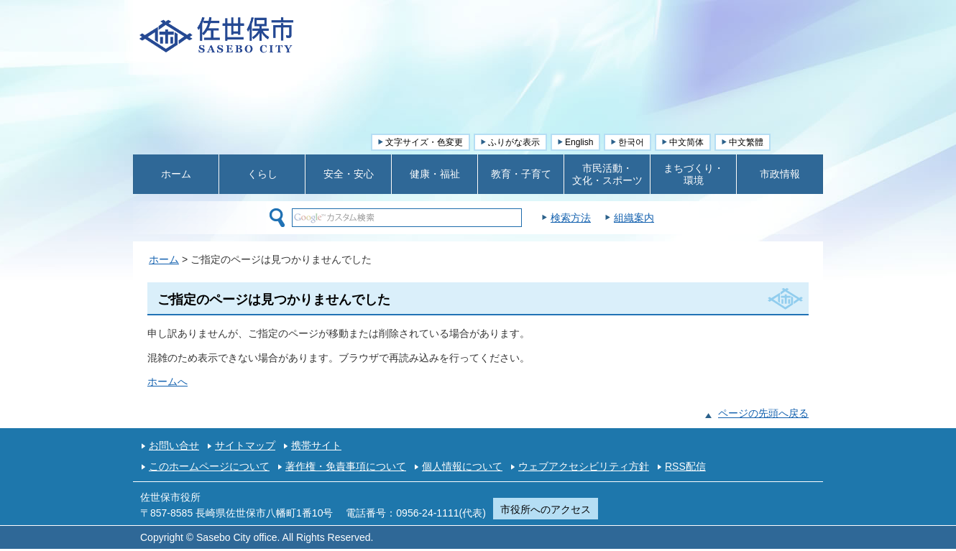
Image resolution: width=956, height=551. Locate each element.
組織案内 (670, 217)
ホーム (176, 174)
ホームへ (167, 381)
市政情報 (780, 174)
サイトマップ (245, 445)
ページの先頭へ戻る (763, 413)
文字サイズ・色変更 (424, 142)
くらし (262, 174)
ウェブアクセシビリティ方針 (583, 466)
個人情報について (462, 466)
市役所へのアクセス (545, 509)
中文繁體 (746, 142)
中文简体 (686, 142)
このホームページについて (209, 466)
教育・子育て (521, 174)
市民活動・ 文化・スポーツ (607, 174)
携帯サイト (316, 445)
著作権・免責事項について (345, 466)
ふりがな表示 (514, 142)
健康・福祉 (435, 174)
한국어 (631, 142)
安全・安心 (348, 174)
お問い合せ (174, 445)
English (579, 142)
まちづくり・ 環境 (693, 174)
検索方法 (607, 217)
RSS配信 (685, 466)
